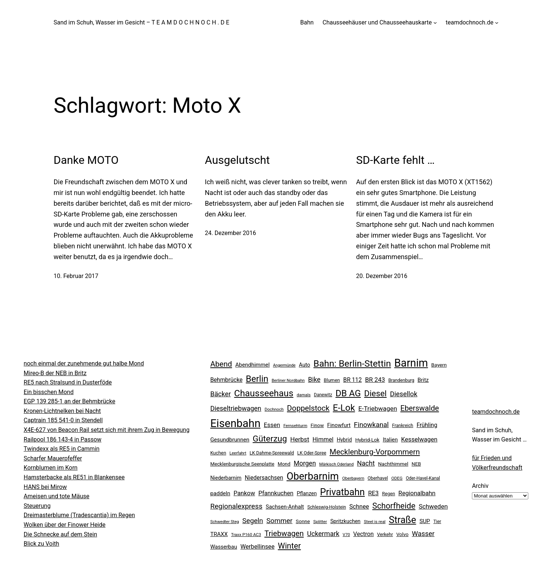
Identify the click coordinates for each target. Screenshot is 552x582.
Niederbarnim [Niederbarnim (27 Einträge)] (225, 478)
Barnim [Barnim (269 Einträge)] (411, 363)
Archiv (480, 485)
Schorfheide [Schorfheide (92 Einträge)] (393, 505)
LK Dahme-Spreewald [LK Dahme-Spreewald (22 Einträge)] (271, 453)
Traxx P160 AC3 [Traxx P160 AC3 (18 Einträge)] (246, 534)
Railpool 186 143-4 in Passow (63, 439)
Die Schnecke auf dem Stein (60, 534)
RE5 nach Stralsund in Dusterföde (68, 382)
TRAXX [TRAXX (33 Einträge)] (219, 534)
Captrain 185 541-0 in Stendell (63, 420)
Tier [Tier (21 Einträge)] (437, 521)
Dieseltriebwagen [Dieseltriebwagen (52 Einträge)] (235, 408)
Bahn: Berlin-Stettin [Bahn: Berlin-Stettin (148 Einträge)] (352, 363)
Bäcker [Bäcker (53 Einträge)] (220, 394)
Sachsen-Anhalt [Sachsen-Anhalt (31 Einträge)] (285, 506)
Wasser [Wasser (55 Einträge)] (423, 534)
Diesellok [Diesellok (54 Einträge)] (403, 394)
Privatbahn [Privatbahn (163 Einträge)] (342, 492)
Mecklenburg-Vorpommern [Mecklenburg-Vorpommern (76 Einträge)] (375, 451)
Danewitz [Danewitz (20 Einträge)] (323, 394)
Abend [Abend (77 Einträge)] (221, 364)
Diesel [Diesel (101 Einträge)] (375, 393)
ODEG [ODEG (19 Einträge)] (396, 478)
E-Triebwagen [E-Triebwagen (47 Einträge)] (377, 408)
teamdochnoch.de (496, 411)
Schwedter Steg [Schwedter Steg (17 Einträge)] (224, 521)
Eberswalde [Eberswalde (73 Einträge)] (419, 408)
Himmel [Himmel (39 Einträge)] (323, 439)
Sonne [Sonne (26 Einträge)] (303, 521)
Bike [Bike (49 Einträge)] (314, 379)
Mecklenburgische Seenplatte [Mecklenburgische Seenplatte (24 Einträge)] (242, 464)
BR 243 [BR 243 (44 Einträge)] (375, 379)
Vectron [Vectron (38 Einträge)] (363, 534)
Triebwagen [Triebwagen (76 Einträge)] (284, 533)
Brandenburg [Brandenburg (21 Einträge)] (401, 380)
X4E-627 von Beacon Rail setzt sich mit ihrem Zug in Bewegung (106, 429)
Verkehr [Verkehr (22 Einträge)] (385, 534)
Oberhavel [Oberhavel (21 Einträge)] (378, 478)
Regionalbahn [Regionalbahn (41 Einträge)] (417, 493)
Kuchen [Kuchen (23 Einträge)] (218, 453)
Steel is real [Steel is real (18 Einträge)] (374, 521)
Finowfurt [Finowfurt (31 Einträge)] (338, 425)
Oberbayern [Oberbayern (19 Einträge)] (353, 478)
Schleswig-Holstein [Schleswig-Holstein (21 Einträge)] (326, 507)
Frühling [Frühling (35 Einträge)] (427, 425)
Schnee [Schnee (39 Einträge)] (359, 506)
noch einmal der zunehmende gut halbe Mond (84, 363)
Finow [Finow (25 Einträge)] (317, 425)
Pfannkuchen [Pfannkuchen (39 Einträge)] (276, 493)
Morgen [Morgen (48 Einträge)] (305, 463)
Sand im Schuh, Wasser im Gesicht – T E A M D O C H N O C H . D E (141, 22)
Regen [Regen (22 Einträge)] (388, 493)
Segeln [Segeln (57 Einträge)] (252, 521)
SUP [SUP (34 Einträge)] (424, 521)
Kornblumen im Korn (50, 467)
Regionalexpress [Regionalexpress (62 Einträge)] (236, 506)
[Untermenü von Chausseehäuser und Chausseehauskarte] (435, 22)
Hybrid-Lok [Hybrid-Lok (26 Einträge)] (367, 440)
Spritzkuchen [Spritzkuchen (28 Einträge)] (345, 521)
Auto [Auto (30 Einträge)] (304, 365)
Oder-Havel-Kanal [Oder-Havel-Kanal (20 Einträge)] (423, 478)
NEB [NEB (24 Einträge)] (416, 464)
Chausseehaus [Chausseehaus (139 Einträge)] (264, 393)
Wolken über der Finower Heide (65, 524)
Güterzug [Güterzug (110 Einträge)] (270, 439)
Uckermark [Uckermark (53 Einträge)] (323, 534)
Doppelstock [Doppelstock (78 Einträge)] (308, 408)
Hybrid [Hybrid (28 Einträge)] (344, 440)
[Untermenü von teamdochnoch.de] (497, 22)
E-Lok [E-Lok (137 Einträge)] (344, 408)
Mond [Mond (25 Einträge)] (284, 464)
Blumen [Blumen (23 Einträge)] (332, 380)
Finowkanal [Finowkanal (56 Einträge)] (371, 425)
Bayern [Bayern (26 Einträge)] (439, 365)
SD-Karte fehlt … (395, 159)
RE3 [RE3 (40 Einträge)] (373, 493)
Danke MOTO (86, 159)
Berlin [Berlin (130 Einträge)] (257, 379)
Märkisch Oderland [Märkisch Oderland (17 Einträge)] (336, 464)
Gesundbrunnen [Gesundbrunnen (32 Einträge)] (229, 439)
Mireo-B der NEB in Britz (55, 373)
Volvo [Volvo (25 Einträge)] (402, 534)
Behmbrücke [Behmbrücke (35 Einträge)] (226, 380)
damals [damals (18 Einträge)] (304, 394)
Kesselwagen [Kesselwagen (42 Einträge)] (419, 439)
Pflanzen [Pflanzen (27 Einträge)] (307, 493)
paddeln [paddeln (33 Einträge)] (220, 493)
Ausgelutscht (237, 159)
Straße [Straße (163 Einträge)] (402, 520)
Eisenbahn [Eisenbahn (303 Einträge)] (235, 423)
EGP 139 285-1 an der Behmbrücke (69, 401)
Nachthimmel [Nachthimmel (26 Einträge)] (393, 464)
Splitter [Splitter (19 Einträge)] (320, 521)
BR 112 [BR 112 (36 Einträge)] (352, 379)
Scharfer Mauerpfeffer (53, 458)
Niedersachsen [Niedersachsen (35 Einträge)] (264, 477)
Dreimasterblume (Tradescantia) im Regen (79, 515)
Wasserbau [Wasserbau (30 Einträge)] (223, 547)
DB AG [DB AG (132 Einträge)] (348, 393)
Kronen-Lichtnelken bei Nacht (62, 410)
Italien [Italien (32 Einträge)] (390, 439)
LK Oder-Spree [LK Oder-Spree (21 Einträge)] (311, 453)
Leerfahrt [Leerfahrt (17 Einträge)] (237, 453)
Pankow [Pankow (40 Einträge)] (244, 493)
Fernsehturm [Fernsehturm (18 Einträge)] (295, 425)
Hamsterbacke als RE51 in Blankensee (74, 477)
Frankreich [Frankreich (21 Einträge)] (402, 425)
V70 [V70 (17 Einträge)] (346, 534)
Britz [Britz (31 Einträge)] (423, 380)
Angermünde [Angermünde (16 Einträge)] (284, 365)
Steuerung (37, 505)
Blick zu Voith (41, 543)
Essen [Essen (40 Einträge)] (272, 425)
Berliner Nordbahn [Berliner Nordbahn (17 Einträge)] (288, 380)
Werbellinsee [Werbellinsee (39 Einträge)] (257, 546)
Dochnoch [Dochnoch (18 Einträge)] (274, 409)
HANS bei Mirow (45, 486)
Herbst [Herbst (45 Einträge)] (299, 439)
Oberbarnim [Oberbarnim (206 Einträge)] (313, 476)
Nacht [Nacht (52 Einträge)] (366, 463)
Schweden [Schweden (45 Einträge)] (433, 506)
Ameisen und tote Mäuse (56, 496)
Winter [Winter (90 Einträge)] (289, 545)
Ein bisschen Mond (49, 392)
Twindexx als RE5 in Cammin (62, 448)
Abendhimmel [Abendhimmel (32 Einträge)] (252, 364)
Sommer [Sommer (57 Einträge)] (279, 521)
